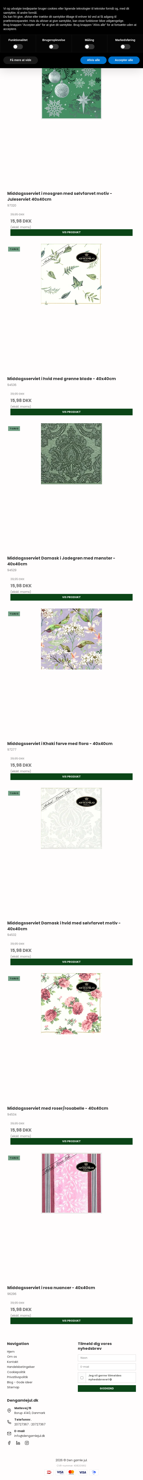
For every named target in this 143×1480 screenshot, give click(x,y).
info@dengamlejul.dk (29, 1436)
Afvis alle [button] (93, 60)
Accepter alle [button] (124, 60)
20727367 (21, 1424)
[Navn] (107, 1358)
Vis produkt (71, 232)
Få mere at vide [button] (20, 60)
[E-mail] (107, 1367)
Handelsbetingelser (21, 1367)
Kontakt (12, 1362)
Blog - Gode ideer (19, 1382)
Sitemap (13, 1387)
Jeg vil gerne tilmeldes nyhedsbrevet (104, 1377)
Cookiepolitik (16, 1372)
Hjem (11, 1352)
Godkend (107, 1388)
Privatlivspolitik (17, 1377)
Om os (12, 1357)
